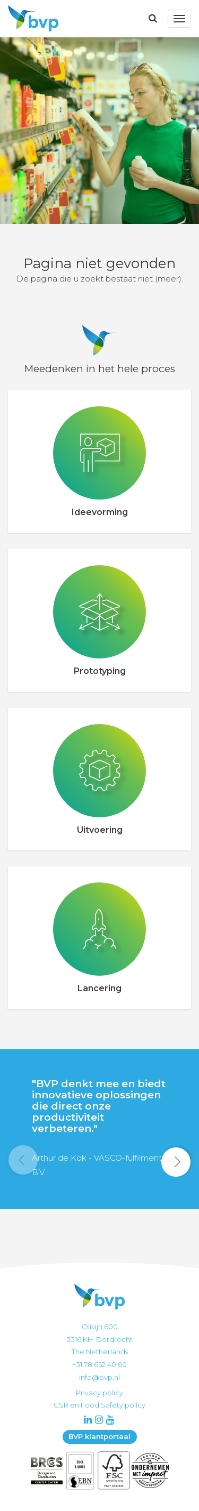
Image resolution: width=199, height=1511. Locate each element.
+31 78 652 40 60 (99, 1364)
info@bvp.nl (99, 1377)
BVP (30, 18)
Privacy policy (99, 1392)
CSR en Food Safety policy (99, 1405)
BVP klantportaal (99, 1436)
